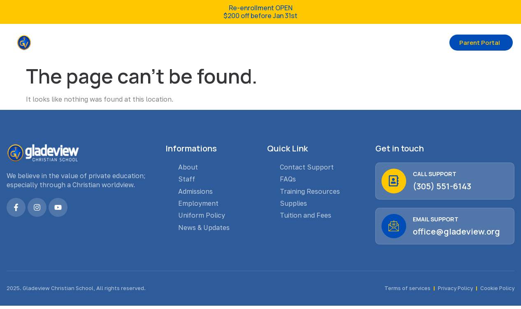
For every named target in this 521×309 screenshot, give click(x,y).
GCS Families (230, 42)
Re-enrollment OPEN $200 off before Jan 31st (260, 11)
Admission (292, 42)
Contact (341, 42)
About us (171, 42)
